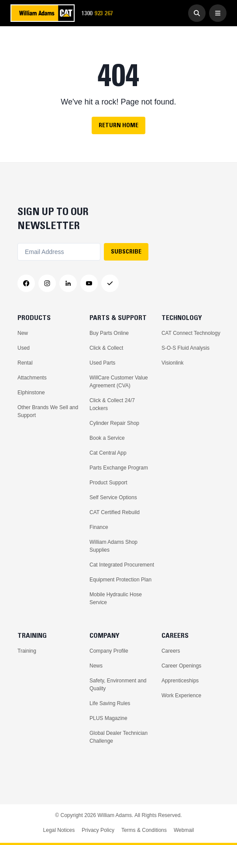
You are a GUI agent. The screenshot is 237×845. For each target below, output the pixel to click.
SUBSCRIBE (126, 251)
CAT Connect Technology (190, 333)
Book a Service (107, 438)
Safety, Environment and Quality (118, 685)
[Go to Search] (197, 13)
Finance (98, 527)
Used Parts (102, 363)
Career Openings (181, 666)
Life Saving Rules (109, 703)
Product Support (108, 483)
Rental (25, 363)
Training (26, 651)
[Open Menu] (218, 13)
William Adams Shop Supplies (113, 546)
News (96, 666)
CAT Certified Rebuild (114, 512)
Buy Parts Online (109, 333)
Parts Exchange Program (118, 468)
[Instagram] (47, 283)
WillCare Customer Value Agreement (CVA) (118, 382)
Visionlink (172, 363)
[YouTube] (89, 283)
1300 (100, 13)
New (22, 333)
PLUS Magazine (108, 718)
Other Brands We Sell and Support (47, 411)
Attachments (32, 378)
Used (23, 348)
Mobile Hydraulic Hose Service (115, 598)
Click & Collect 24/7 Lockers (112, 404)
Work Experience (181, 695)
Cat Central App (108, 453)
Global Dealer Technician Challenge (118, 737)
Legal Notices (59, 830)
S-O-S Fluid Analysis (185, 348)
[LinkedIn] (68, 283)
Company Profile (108, 651)
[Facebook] (26, 283)
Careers (170, 651)
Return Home (118, 125)
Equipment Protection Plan (120, 580)
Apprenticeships (180, 681)
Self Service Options (113, 497)
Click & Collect (106, 348)
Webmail (184, 830)
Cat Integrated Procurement (121, 565)
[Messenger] (110, 283)
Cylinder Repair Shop (114, 423)
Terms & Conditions (144, 830)
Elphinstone (31, 392)
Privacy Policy (98, 830)
